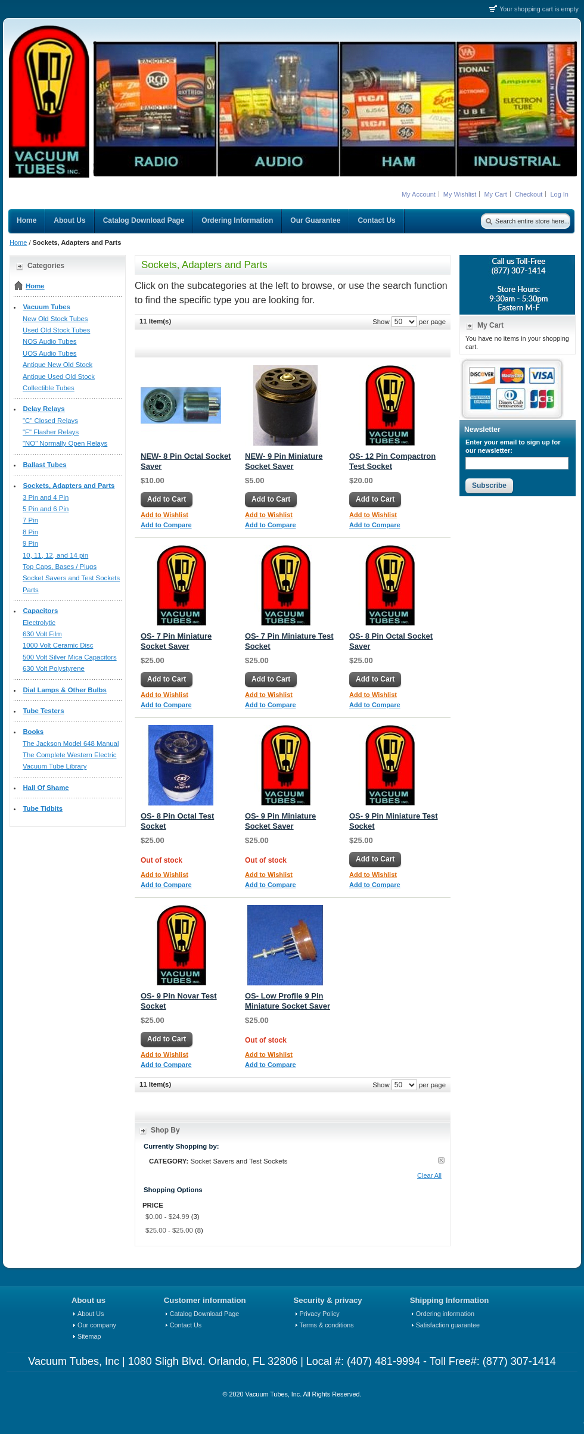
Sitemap (89, 1336)
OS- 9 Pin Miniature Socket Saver (280, 820)
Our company (96, 1325)
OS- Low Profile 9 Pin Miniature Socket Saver (287, 1000)
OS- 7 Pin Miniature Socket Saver (176, 641)
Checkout (528, 194)
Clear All (429, 1175)
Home (18, 242)
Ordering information (445, 1313)
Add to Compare (166, 524)
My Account (419, 194)
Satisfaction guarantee (448, 1325)
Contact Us (185, 1325)
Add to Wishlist (164, 514)
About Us (90, 1313)
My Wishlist (460, 194)
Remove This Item (441, 1160)
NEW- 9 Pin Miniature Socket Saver (283, 461)
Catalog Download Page (204, 1313)
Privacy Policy (320, 1313)
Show (381, 321)
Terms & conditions (327, 1325)
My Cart (495, 194)
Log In (559, 194)
